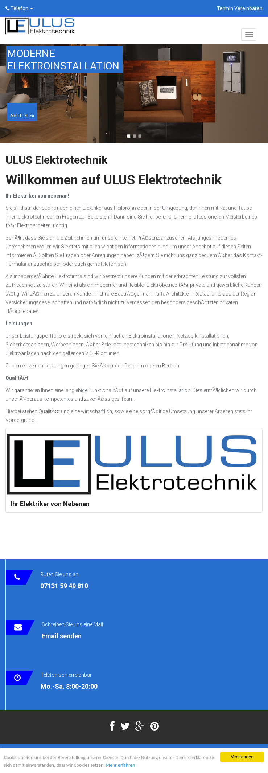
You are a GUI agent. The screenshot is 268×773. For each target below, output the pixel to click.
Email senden (62, 636)
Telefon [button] (19, 8)
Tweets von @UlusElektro (34, 543)
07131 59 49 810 (64, 586)
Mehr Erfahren (22, 115)
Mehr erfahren (120, 766)
